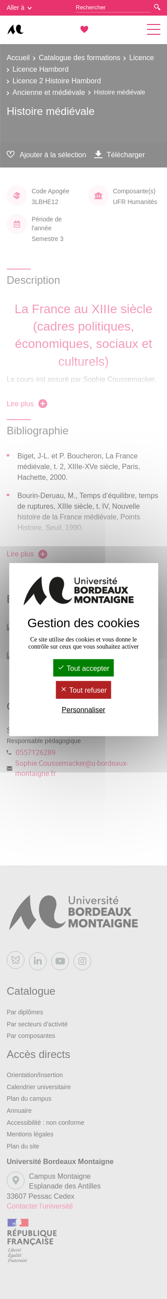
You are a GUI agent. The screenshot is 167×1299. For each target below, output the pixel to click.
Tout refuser (83, 690)
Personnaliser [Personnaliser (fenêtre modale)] (84, 709)
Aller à (19, 7)
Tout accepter (83, 668)
